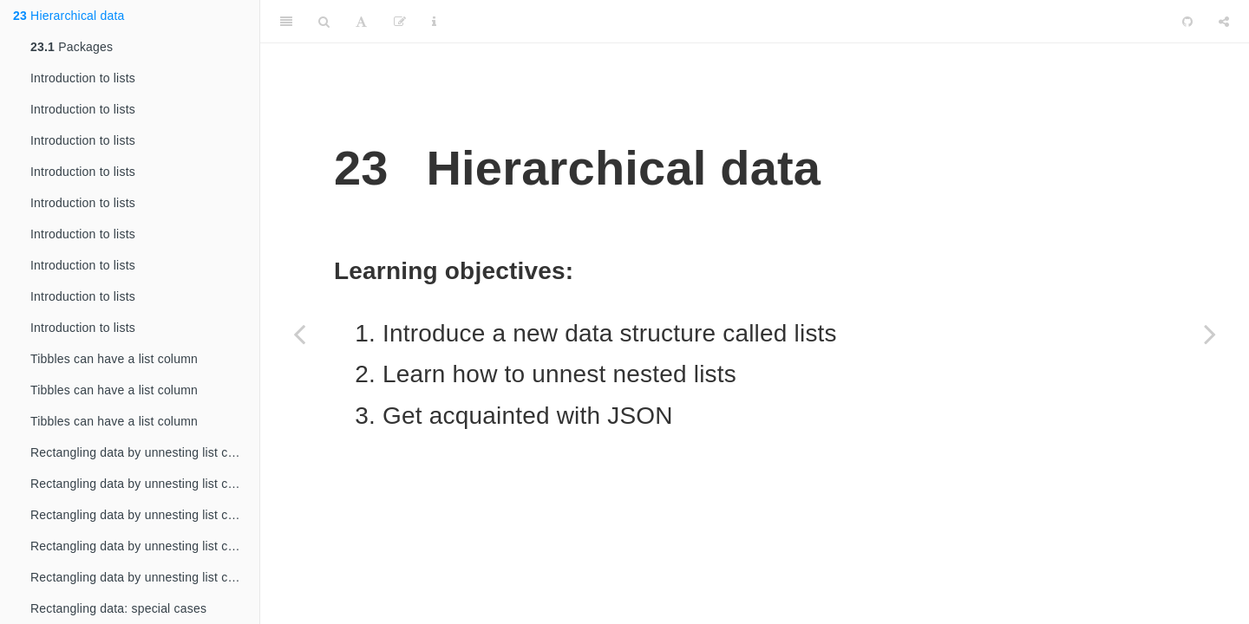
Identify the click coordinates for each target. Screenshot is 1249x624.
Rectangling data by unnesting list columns (144, 452)
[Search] (324, 21)
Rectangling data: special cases (118, 608)
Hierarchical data (69, 16)
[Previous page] (299, 333)
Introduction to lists (82, 78)
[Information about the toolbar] (434, 21)
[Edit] (400, 21)
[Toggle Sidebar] (286, 21)
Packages (71, 47)
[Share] (1224, 21)
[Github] (1187, 21)
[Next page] (1210, 333)
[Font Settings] (361, 21)
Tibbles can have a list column (114, 359)
